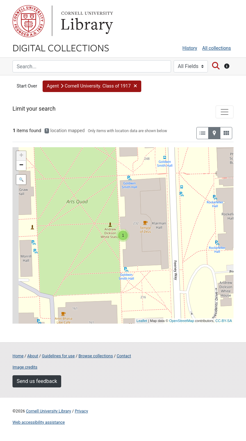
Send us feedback (37, 381)
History (190, 48)
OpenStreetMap (181, 321)
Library (86, 21)
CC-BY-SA (223, 321)
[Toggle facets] (225, 112)
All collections (216, 48)
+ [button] (21, 156)
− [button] (21, 165)
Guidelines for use (58, 355)
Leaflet (141, 321)
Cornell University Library (48, 411)
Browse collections (95, 355)
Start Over (27, 86)
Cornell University (28, 21)
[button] (92, 86)
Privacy (81, 411)
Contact (124, 355)
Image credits (24, 367)
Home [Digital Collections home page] (17, 355)
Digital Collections (60, 47)
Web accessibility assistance (38, 422)
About (32, 355)
